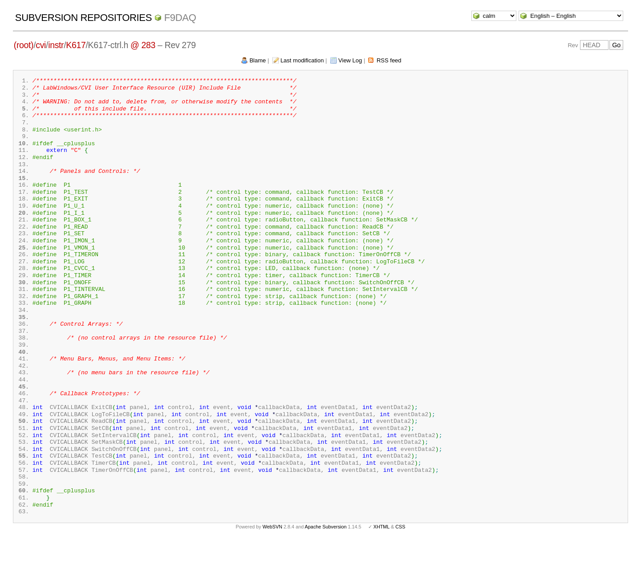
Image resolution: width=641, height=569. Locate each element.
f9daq (180, 17)
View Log (350, 60)
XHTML (381, 554)
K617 (75, 45)
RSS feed (389, 60)
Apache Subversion (326, 554)
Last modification (302, 60)
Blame (257, 60)
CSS (400, 554)
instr (56, 45)
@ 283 (142, 45)
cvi (41, 45)
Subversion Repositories (83, 17)
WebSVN (272, 554)
